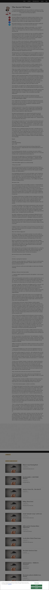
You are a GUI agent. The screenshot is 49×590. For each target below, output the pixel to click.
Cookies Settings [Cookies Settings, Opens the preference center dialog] (36, 583)
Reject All (36, 585)
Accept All (36, 588)
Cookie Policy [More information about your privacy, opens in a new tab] (10, 584)
